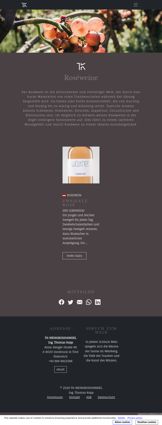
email (60, 369)
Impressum (55, 397)
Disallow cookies (146, 422)
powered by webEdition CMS (150, 414)
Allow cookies (122, 422)
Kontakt (74, 397)
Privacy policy (135, 417)
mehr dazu (74, 255)
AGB (88, 397)
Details (121, 417)
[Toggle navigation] (135, 4)
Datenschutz (106, 397)
